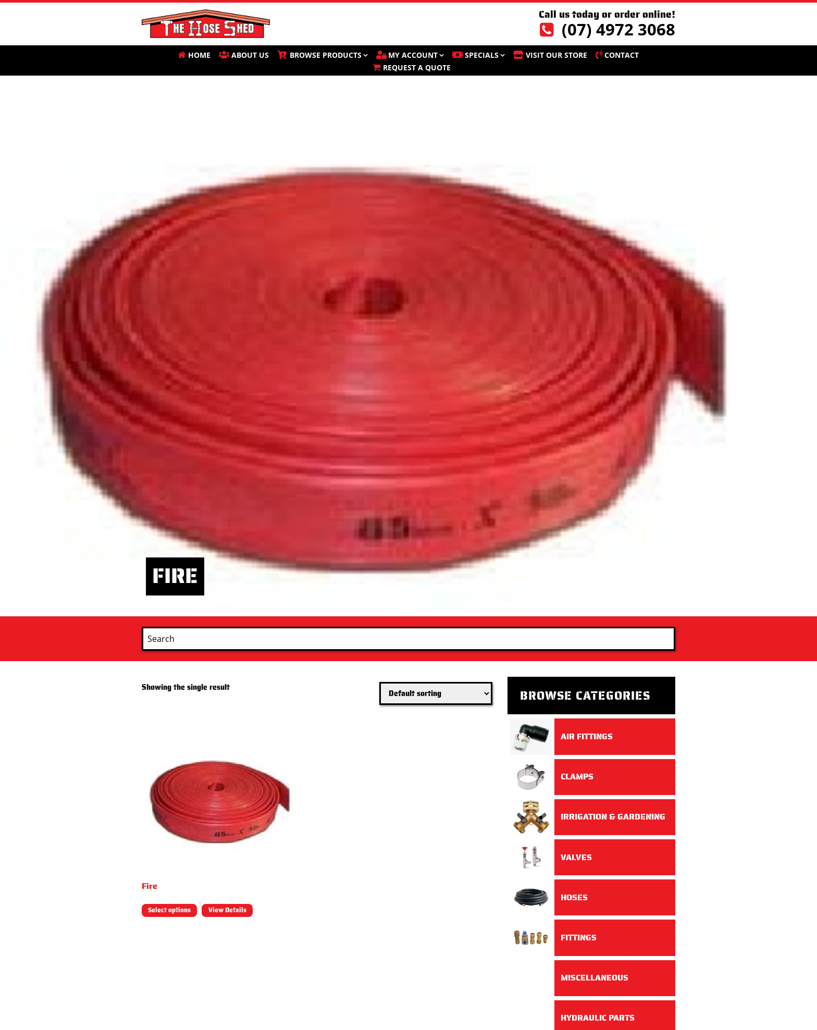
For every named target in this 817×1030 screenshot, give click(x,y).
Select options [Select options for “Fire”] (169, 910)
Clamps (577, 776)
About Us (250, 55)
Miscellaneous (594, 977)
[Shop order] (435, 693)
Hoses (574, 897)
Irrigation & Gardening (613, 816)
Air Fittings (587, 736)
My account (413, 55)
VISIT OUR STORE (556, 55)
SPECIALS (482, 55)
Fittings (579, 937)
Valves (576, 857)
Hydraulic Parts (598, 1017)
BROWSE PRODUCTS (326, 55)
